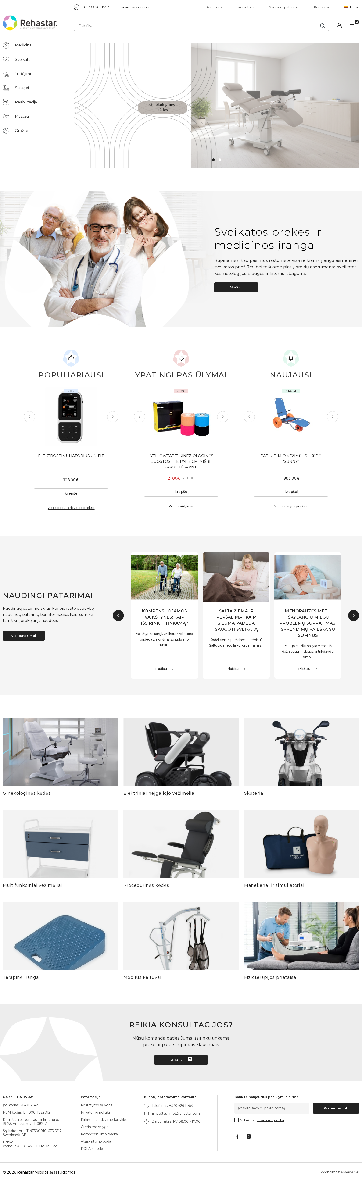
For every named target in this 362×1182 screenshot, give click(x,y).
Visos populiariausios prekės (71, 507)
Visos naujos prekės (290, 506)
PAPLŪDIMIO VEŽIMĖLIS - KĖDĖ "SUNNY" (291, 459)
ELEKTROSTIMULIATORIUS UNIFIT (71, 456)
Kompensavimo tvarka (99, 1134)
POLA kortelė (92, 1148)
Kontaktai (322, 7)
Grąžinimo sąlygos (95, 1127)
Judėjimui (18, 73)
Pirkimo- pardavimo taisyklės (104, 1120)
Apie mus (214, 7)
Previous (29, 416)
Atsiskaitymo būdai (96, 1141)
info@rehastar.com (134, 7)
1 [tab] (213, 159)
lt (349, 7)
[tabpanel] (216, 105)
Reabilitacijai (20, 102)
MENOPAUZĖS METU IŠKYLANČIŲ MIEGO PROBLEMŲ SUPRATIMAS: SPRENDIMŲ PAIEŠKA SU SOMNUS (308, 623)
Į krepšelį (71, 493)
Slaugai (16, 88)
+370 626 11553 (96, 7)
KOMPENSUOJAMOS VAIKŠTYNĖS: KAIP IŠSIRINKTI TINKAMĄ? (164, 617)
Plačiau (236, 287)
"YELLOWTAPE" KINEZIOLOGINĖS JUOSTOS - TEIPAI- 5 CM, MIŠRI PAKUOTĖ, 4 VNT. (181, 461)
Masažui (16, 116)
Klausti (178, 1060)
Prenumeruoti (336, 1108)
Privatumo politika (96, 1112)
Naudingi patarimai (284, 7)
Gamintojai (245, 7)
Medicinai (17, 45)
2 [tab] (220, 159)
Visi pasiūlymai (181, 506)
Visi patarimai (23, 635)
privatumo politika (270, 1120)
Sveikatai (17, 59)
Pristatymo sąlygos (96, 1105)
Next (112, 416)
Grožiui (15, 130)
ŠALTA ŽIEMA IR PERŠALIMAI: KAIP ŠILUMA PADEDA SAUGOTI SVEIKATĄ (236, 620)
